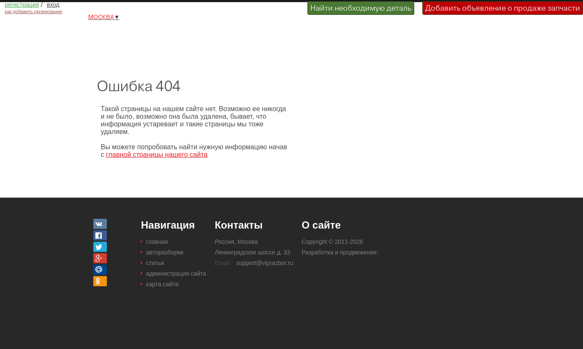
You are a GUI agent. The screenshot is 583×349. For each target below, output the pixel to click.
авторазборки (164, 252)
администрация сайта (176, 273)
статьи (155, 263)
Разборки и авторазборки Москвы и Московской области (147, 35)
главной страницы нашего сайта (157, 154)
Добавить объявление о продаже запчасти (502, 8)
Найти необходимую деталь (360, 8)
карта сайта (162, 284)
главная (156, 241)
